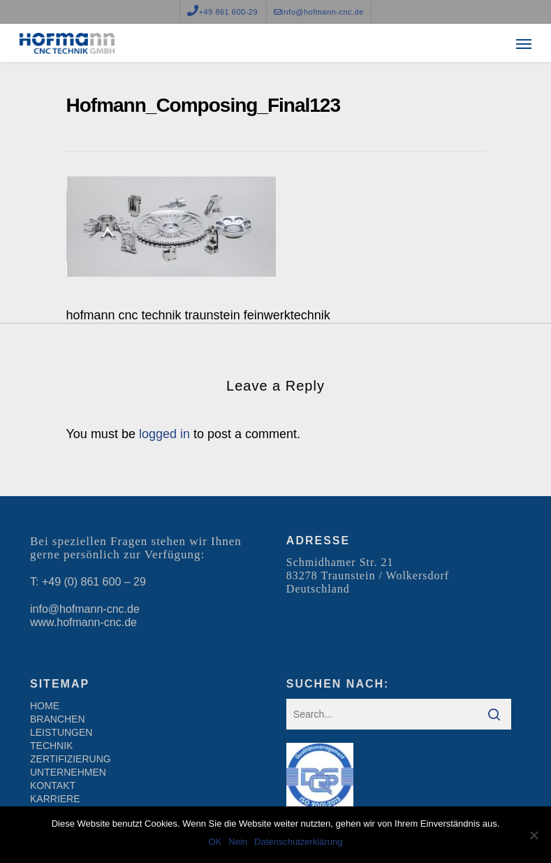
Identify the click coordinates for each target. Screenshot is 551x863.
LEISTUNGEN (61, 732)
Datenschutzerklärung (298, 841)
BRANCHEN (57, 719)
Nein (237, 841)
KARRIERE (55, 798)
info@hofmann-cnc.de (85, 609)
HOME (44, 705)
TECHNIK (51, 745)
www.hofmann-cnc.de (83, 622)
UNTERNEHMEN (68, 772)
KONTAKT (52, 785)
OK (214, 841)
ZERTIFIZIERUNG (70, 758)
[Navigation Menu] (523, 43)
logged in (164, 434)
